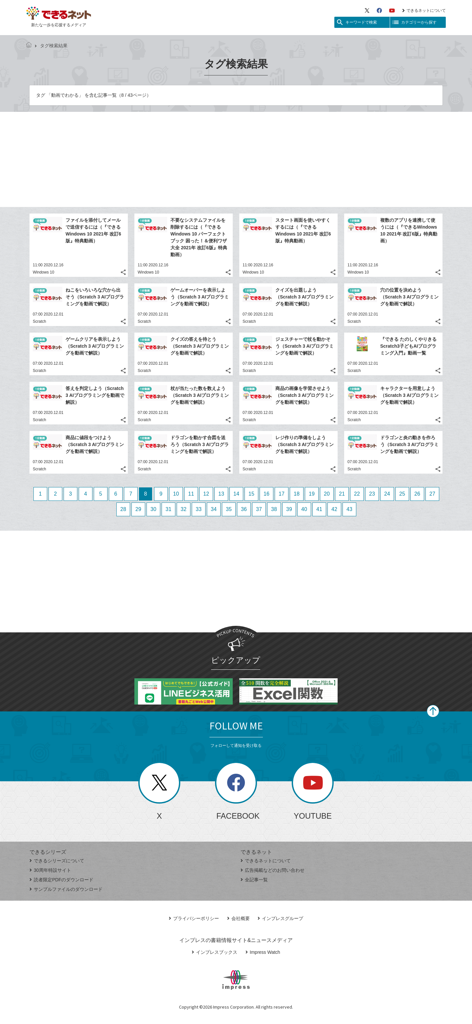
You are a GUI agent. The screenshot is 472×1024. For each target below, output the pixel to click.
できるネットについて (424, 10)
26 (417, 494)
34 (214, 509)
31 (168, 509)
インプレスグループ (280, 918)
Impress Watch (263, 952)
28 (123, 509)
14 (236, 494)
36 (244, 509)
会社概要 (238, 918)
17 (282, 494)
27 (432, 494)
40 (304, 509)
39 (289, 509)
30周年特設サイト (50, 870)
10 (176, 494)
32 (184, 509)
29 (138, 509)
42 (334, 509)
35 (229, 509)
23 (372, 494)
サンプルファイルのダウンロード (66, 889)
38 (274, 509)
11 (191, 494)
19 (312, 494)
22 (357, 494)
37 (259, 509)
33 (199, 509)
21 (342, 494)
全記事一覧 (254, 879)
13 (221, 494)
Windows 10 (43, 272)
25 (402, 494)
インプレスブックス (214, 952)
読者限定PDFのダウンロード (61, 879)
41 (319, 509)
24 (387, 494)
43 (349, 509)
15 (251, 494)
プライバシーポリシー (194, 918)
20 (327, 494)
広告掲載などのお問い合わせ (273, 870)
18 (297, 494)
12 (206, 494)
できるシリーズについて (57, 860)
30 (153, 509)
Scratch (39, 321)
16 (266, 494)
